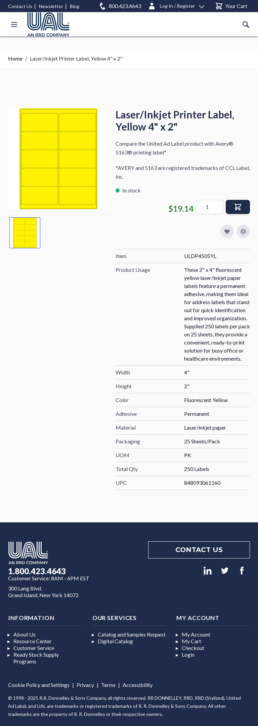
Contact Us (20, 6)
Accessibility (138, 685)
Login (188, 654)
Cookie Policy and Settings (39, 685)
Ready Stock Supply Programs (36, 657)
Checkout (193, 648)
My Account (196, 634)
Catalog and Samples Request (132, 634)
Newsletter (51, 6)
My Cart (191, 641)
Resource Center (32, 641)
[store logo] (48, 24)
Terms (108, 685)
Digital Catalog (115, 641)
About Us (24, 634)
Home (15, 58)
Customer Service (33, 648)
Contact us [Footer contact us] (199, 550)
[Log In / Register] (176, 5)
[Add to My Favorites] (227, 231)
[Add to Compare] (243, 231)
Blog (74, 6)
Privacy (85, 685)
